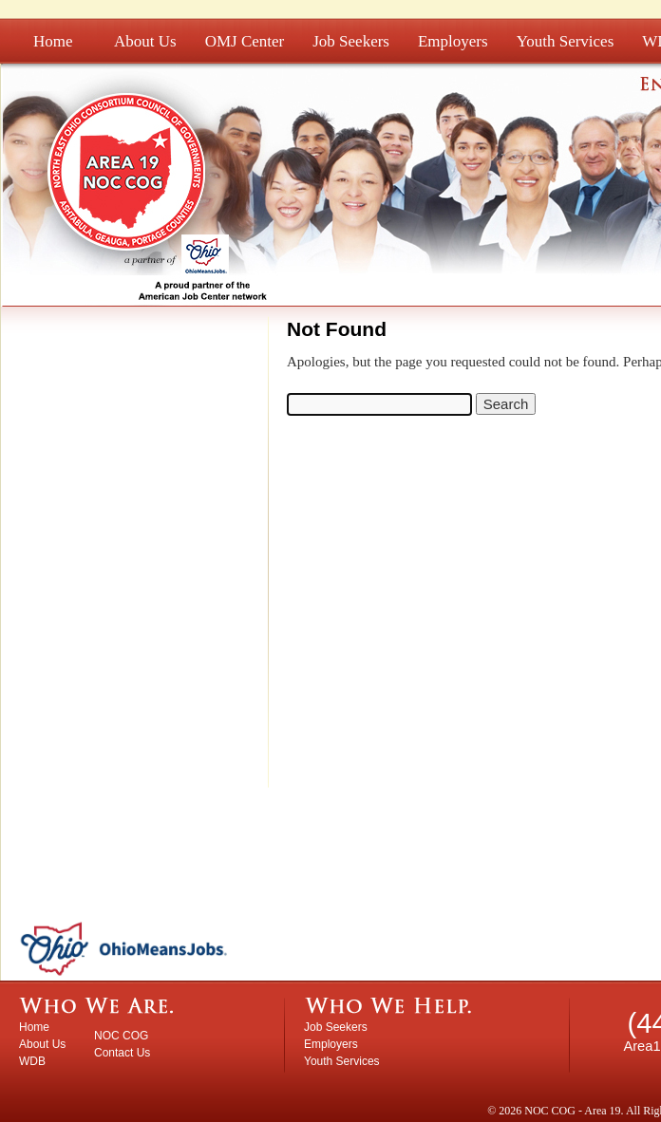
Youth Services (565, 41)
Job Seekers (350, 41)
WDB (32, 1061)
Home (53, 41)
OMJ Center (245, 41)
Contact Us (122, 1052)
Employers (453, 41)
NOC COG (121, 1035)
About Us (145, 41)
